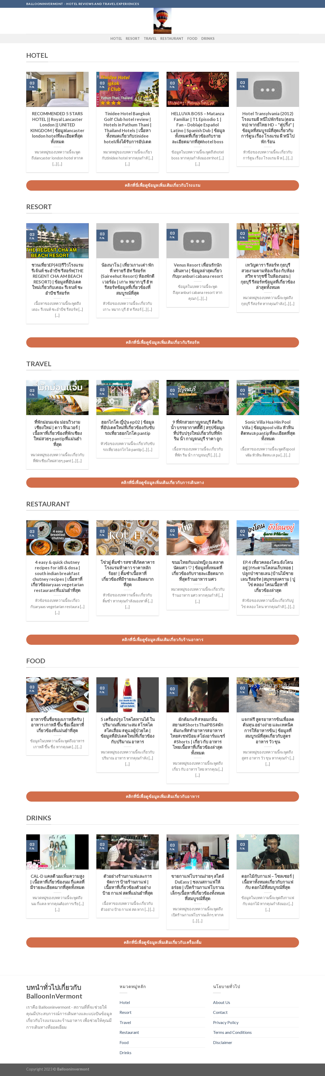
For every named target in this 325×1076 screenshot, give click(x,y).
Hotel (116, 38)
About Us (221, 1002)
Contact (220, 1012)
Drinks (208, 38)
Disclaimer (222, 1042)
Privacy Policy (225, 1022)
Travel (150, 38)
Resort (133, 38)
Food (192, 38)
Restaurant (172, 38)
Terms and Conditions (232, 1032)
